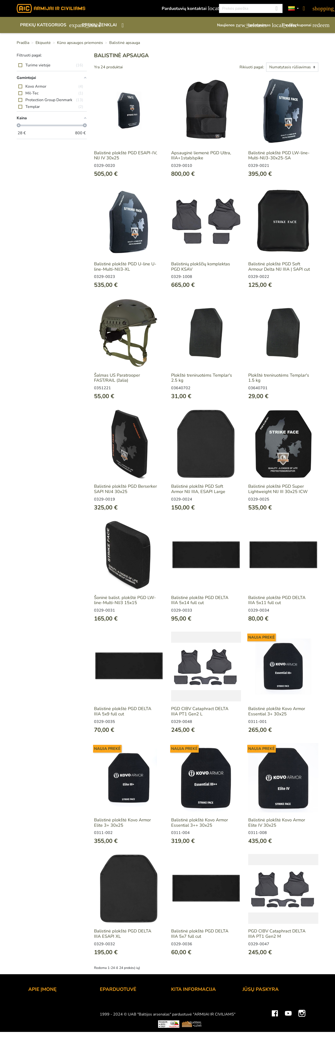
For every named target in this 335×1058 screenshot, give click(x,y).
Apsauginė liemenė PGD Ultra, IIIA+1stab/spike (201, 155)
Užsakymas (111, 1004)
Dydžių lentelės (186, 1036)
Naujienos (229, 25)
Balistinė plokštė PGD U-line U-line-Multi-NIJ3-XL (125, 266)
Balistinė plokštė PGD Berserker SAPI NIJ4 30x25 (125, 488)
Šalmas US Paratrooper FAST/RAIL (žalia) (117, 377)
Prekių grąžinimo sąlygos (124, 1023)
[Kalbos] (293, 8)
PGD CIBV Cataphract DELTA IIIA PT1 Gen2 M (277, 933)
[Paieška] (251, 8)
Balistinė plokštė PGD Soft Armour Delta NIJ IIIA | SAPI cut (279, 266)
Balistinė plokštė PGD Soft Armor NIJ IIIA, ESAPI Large (198, 488)
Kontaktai (37, 1004)
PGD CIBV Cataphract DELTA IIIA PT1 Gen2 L (199, 711)
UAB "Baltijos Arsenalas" (53, 1010)
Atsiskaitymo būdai (118, 1010)
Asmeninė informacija (263, 1004)
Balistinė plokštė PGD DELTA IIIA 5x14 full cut (199, 600)
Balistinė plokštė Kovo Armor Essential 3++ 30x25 (199, 822)
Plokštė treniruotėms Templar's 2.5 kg (201, 377)
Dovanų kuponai (300, 25)
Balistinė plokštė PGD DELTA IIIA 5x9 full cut (122, 711)
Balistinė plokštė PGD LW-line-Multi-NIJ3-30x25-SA (279, 155)
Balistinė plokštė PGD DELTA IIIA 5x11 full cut (277, 600)
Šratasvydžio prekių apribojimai (201, 1017)
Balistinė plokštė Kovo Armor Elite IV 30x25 (276, 822)
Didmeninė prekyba (47, 1017)
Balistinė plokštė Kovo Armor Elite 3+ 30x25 (122, 822)
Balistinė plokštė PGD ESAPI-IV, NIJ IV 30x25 (125, 155)
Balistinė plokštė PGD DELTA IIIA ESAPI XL (122, 933)
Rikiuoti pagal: (252, 67)
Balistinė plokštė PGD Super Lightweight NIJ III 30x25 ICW (278, 488)
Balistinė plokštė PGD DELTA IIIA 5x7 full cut (199, 933)
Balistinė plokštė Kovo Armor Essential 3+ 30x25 (276, 711)
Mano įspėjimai (257, 1043)
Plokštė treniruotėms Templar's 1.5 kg (278, 377)
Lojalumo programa (190, 1004)
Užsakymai (252, 1017)
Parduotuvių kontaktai (188, 8)
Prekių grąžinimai (259, 1010)
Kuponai (250, 1036)
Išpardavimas (262, 25)
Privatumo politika (117, 1030)
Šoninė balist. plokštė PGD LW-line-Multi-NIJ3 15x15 (125, 600)
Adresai (250, 1030)
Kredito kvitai (255, 1023)
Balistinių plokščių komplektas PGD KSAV (200, 266)
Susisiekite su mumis (120, 1036)
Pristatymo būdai (116, 1017)
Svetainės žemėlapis (191, 1043)
